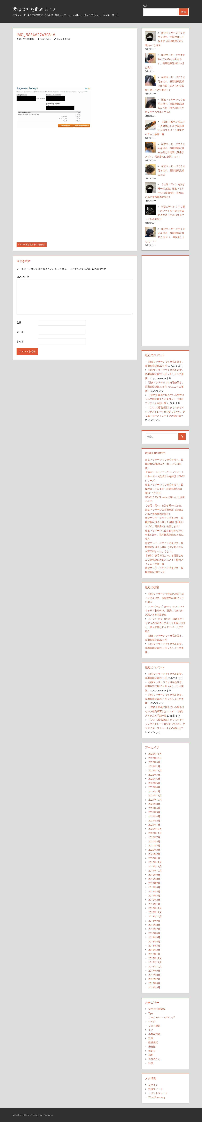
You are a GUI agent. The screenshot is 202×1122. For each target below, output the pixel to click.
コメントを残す (64, 39)
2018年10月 (155, 916)
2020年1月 (154, 858)
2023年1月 (154, 766)
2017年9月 (154, 970)
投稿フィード (155, 1089)
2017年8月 (154, 974)
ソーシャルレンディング (161, 1017)
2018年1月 (154, 954)
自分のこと (154, 1059)
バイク (152, 1021)
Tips (150, 1013)
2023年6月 (154, 762)
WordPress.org (156, 1097)
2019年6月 (154, 887)
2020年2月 (154, 854)
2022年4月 (154, 787)
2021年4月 (154, 816)
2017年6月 (154, 983)
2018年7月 (154, 929)
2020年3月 (154, 849)
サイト (20, 341)
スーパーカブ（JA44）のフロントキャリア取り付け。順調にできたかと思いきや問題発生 (164, 610)
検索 (145, 5)
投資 (150, 1038)
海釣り (152, 1050)
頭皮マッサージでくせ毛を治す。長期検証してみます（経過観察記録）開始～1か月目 (164, 489)
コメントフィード (157, 1093)
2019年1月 (154, 904)
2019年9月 (154, 874)
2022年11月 (155, 770)
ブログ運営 (154, 1025)
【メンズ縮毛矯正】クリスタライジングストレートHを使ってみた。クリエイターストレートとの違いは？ (165, 411)
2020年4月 (154, 845)
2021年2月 (154, 820)
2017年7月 (154, 979)
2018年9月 (154, 920)
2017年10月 (155, 966)
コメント (23, 276)
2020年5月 (154, 841)
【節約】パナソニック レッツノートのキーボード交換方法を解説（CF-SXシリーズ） (165, 476)
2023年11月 (155, 753)
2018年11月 (155, 912)
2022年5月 (154, 783)
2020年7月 (154, 837)
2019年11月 (155, 866)
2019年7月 (154, 883)
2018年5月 (154, 937)
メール (20, 331)
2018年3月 (154, 945)
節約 (150, 1054)
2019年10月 (155, 870)
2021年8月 (154, 803)
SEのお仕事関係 (156, 1009)
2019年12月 (155, 862)
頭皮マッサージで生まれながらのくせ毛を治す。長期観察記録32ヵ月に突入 (164, 535)
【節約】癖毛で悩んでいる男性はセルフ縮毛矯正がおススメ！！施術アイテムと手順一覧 (164, 399)
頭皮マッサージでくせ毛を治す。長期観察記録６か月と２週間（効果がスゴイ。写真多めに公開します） (164, 522)
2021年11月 (155, 795)
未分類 (152, 1046)
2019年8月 (154, 878)
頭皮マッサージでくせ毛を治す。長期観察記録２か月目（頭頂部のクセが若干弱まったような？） (164, 547)
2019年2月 (154, 899)
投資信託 (153, 1042)
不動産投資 (154, 1034)
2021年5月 (154, 812)
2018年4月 (154, 941)
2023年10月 (155, 758)
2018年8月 (154, 924)
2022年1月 (154, 791)
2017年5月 (154, 987)
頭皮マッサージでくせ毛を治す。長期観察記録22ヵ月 (171, 170)
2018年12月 (155, 908)
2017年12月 (155, 958)
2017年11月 (155, 962)
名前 (19, 322)
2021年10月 (155, 799)
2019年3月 (154, 895)
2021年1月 (154, 824)
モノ (150, 1029)
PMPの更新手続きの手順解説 (32, 245)
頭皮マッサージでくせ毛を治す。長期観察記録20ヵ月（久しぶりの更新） (164, 374)
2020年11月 (155, 833)
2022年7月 (154, 774)
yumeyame (45, 39)
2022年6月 (154, 778)
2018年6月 (154, 933)
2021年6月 (154, 808)
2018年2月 (154, 949)
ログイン (153, 1084)
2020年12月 (155, 828)
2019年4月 (154, 891)
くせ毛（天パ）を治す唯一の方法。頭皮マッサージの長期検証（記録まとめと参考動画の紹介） (164, 509)
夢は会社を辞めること (38, 9)
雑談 (150, 1063)
